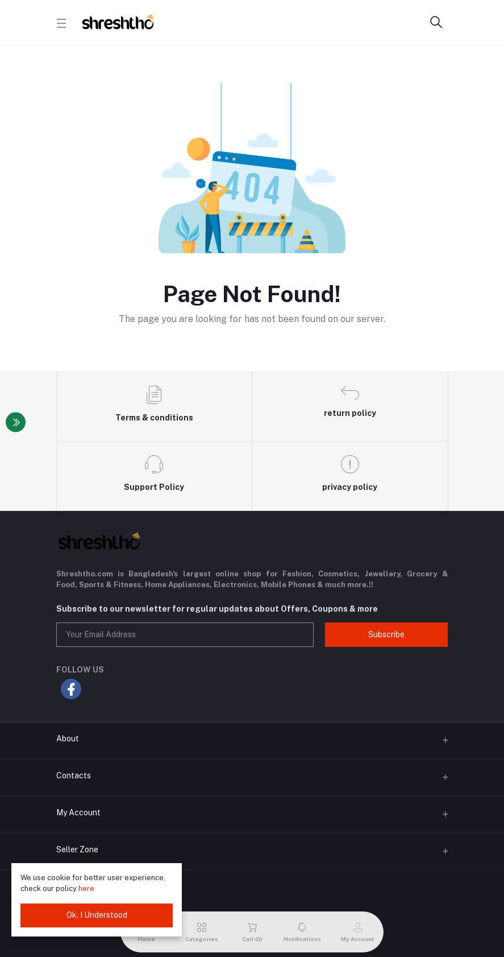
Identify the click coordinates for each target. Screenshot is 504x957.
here (86, 888)
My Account (78, 812)
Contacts (73, 775)
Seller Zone (77, 849)
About (67, 738)
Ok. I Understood (96, 914)
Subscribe (386, 634)
